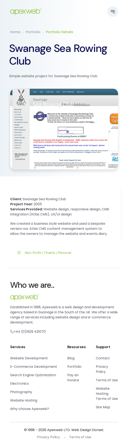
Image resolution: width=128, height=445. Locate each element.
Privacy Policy (102, 369)
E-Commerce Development (33, 366)
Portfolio (33, 32)
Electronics (19, 383)
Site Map (103, 407)
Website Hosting (23, 400)
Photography (21, 392)
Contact (103, 358)
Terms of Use (107, 380)
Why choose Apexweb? (29, 408)
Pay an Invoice (73, 378)
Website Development (29, 358)
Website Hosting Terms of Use (107, 393)
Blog (70, 358)
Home (15, 32)
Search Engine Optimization (33, 375)
